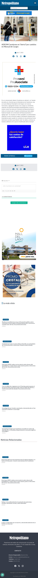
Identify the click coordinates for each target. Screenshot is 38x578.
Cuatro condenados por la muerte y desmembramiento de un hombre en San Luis (19, 523)
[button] (35, 3)
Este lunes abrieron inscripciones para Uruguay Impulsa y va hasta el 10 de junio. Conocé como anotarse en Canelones (18, 460)
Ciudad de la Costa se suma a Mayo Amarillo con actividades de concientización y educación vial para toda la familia (18, 344)
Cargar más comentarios (19, 202)
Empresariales (7, 341)
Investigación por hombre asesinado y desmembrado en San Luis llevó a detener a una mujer (18, 408)
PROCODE (23, 576)
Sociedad (5, 319)
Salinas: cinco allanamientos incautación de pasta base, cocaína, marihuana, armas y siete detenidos (17, 502)
